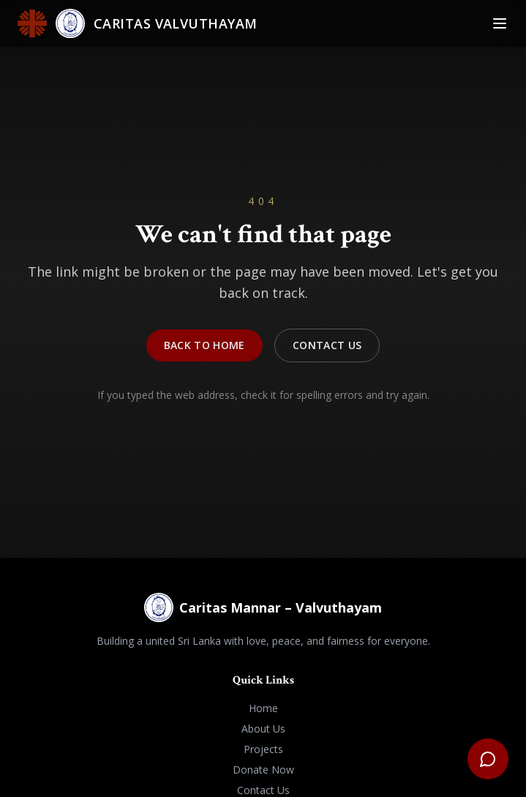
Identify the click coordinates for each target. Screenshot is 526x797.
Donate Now (263, 770)
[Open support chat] (487, 758)
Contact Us (327, 347)
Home (263, 708)
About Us (263, 729)
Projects (263, 749)
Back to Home (204, 347)
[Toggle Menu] (499, 23)
